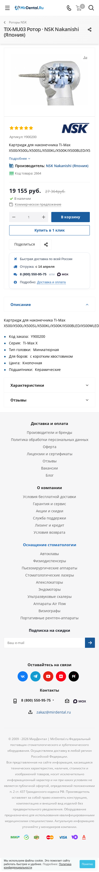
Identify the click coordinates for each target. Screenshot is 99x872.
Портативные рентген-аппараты (49, 617)
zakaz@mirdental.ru (53, 712)
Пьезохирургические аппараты (49, 568)
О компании (49, 487)
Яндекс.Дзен (61, 676)
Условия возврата (49, 532)
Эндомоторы (50, 589)
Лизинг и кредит (49, 525)
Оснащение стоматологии (49, 544)
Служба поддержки (49, 518)
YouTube (48, 676)
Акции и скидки (49, 510)
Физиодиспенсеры (49, 560)
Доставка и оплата (51, 282)
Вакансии (49, 468)
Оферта (49, 446)
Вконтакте (23, 676)
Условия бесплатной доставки (49, 496)
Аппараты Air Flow (49, 603)
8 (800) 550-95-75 (33, 274)
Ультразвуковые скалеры (50, 596)
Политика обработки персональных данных (49, 439)
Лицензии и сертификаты (49, 453)
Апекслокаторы (49, 582)
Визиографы (49, 610)
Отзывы (50, 461)
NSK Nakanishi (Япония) (67, 165)
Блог (50, 475)
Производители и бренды (49, 432)
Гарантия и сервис (49, 503)
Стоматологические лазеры (49, 575)
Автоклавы (49, 553)
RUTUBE (74, 676)
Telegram (35, 676)
